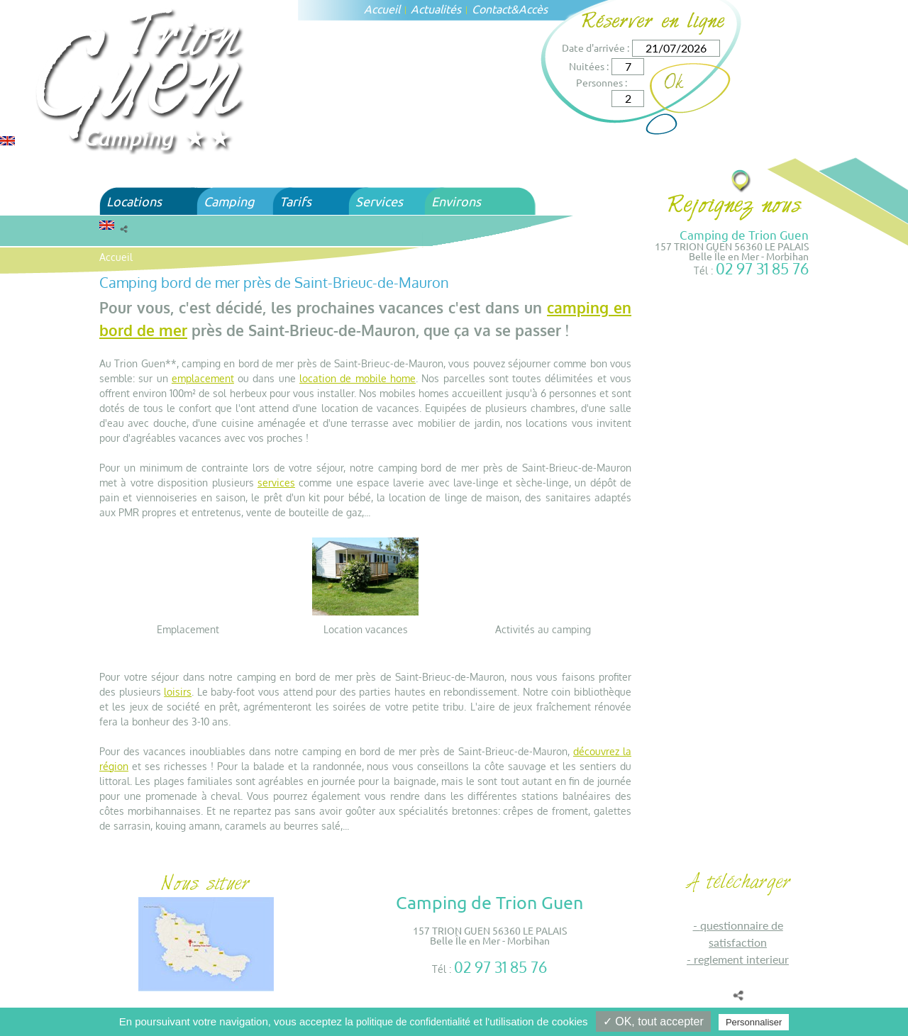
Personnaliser (754, 1022)
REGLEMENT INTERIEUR (741, 959)
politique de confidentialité (413, 1021)
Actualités (436, 8)
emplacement (203, 378)
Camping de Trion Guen (744, 234)
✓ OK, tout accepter (653, 1021)
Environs (456, 201)
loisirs (178, 692)
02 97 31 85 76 (762, 268)
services (276, 483)
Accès (533, 8)
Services (379, 201)
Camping (229, 201)
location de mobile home (357, 378)
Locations (134, 201)
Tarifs (295, 201)
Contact (491, 8)
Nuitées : (589, 66)
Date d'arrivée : (595, 47)
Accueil (382, 8)
